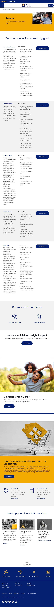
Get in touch (27, 343)
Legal (10, 593)
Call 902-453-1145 (15, 322)
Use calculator (41, 498)
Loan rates (14, 488)
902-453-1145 (19, 576)
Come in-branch (39, 322)
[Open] (2, 5)
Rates (29, 583)
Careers (5, 585)
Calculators (31, 585)
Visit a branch (34, 576)
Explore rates (14, 498)
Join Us (17, 583)
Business (12, 1)
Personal (3, 1)
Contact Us (42, 105)
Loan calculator (42, 488)
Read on (5, 543)
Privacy (23, 593)
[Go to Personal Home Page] (27, 5)
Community (6, 587)
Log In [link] (51, 5)
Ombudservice (32, 593)
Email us (48, 576)
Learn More (9, 476)
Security (4, 593)
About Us (5, 583)
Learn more (9, 406)
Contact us (42, 48)
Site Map (16, 593)
